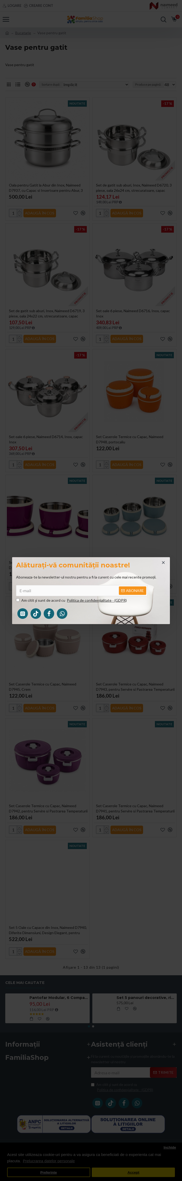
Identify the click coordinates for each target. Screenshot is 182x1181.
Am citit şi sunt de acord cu (72, 600)
